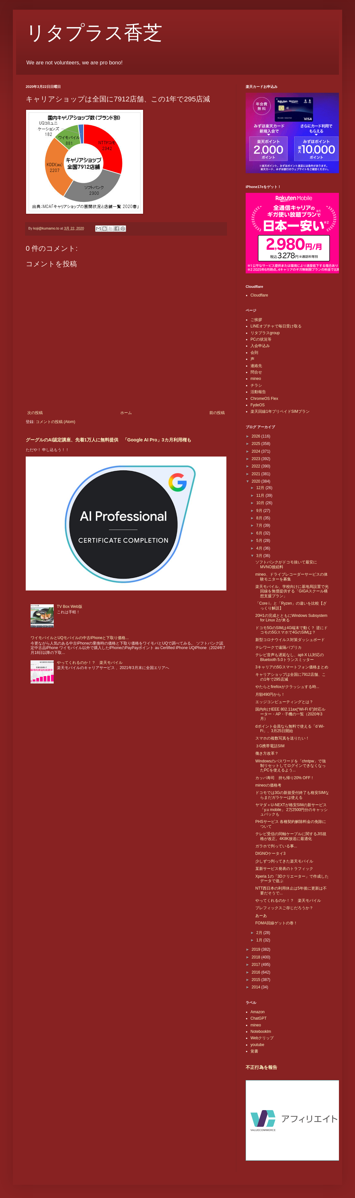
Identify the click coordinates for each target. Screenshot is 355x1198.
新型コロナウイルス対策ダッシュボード (290, 639)
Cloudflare (259, 295)
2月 (259, 932)
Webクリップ (262, 1038)
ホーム (126, 412)
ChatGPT (258, 1018)
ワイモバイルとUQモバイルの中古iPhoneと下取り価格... (80, 638)
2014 (256, 987)
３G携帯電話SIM (270, 746)
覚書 (254, 1051)
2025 (256, 443)
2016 (256, 972)
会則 (254, 352)
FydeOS (257, 405)
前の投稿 (217, 412)
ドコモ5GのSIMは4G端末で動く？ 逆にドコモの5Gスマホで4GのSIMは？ (291, 630)
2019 (256, 949)
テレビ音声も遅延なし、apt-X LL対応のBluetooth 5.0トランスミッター (289, 657)
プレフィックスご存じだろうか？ (284, 908)
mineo (255, 378)
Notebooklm (260, 1031)
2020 (256, 481)
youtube (257, 1044)
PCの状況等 (260, 339)
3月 (259, 555)
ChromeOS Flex (264, 398)
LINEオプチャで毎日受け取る (276, 326)
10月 (261, 503)
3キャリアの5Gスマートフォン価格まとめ (291, 667)
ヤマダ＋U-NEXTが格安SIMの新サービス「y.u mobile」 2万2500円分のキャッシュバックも (291, 809)
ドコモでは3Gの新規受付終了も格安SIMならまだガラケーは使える (292, 794)
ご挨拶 (256, 319)
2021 (256, 474)
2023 (256, 459)
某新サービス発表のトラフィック (284, 868)
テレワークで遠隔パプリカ (278, 647)
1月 (259, 940)
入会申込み (260, 346)
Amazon (257, 1012)
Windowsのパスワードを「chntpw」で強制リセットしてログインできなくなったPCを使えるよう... (290, 766)
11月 (261, 495)
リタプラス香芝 (94, 32)
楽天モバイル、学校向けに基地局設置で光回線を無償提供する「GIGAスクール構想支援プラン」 (292, 591)
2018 (256, 957)
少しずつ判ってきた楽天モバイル (284, 861)
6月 (259, 533)
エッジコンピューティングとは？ (284, 702)
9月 (259, 510)
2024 (256, 451)
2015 (256, 979)
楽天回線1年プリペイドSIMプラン (280, 411)
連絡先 (256, 365)
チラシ (256, 385)
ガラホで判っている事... (276, 846)
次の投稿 (35, 412)
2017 (256, 964)
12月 (261, 488)
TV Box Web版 (69, 606)
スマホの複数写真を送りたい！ (282, 738)
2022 (256, 466)
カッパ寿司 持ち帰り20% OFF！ (284, 778)
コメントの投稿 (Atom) (55, 422)
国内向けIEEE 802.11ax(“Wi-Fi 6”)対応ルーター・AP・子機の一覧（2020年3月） (290, 714)
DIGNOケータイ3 (270, 853)
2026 (256, 436)
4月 (259, 548)
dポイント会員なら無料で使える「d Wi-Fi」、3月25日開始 (289, 728)
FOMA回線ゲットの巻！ (276, 923)
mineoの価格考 (268, 785)
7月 (259, 525)
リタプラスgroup (265, 333)
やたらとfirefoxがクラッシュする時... (287, 686)
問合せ (256, 372)
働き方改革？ (266, 753)
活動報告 (258, 392)
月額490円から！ (270, 694)
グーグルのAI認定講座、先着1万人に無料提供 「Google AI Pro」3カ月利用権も (108, 439)
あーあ (261, 915)
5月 (259, 540)
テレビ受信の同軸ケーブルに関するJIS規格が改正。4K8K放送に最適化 (290, 836)
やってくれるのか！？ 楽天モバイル (90, 662)
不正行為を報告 (261, 1067)
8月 (259, 518)
